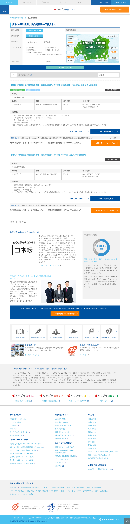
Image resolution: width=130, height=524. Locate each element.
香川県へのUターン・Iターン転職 (21, 460)
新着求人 (31, 47)
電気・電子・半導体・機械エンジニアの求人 (42, 491)
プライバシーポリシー (63, 459)
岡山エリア (27, 2)
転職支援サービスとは (18, 419)
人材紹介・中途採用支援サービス (100, 469)
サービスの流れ (15, 422)
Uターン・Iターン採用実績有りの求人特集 (103, 452)
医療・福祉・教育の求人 (75, 488)
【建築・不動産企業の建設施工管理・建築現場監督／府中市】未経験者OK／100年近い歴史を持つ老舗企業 (53, 85)
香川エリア (64, 2)
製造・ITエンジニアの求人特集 (99, 455)
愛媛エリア (82, 2)
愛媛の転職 (92, 445)
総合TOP (9, 2)
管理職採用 (32, 50)
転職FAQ (13, 429)
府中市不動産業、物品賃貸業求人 (48, 138)
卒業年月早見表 (61, 438)
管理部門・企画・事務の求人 (30, 488)
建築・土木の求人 (101, 491)
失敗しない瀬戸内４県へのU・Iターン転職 (25, 444)
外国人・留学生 (120, 2)
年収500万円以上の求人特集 (98, 458)
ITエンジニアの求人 (17, 491)
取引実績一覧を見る (32, 355)
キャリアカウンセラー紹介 (19, 432)
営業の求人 (14, 488)
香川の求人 (92, 442)
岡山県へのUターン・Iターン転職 (21, 453)
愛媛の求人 (92, 448)
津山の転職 (92, 425)
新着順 (101, 75)
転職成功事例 (60, 429)
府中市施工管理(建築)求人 (68, 138)
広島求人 (24, 138)
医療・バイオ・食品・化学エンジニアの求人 (77, 491)
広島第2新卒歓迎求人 (84, 138)
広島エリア (46, 2)
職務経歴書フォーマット (64, 435)
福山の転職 (92, 435)
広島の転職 (92, 429)
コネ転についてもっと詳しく (49, 265)
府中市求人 (32, 138)
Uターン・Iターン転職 (101, 2)
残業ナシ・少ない (53, 50)
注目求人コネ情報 (61, 422)
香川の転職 (92, 438)
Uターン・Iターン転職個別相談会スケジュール (26, 447)
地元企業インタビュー (63, 425)
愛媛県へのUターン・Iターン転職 (21, 463)
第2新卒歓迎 (51, 47)
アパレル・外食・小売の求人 (54, 488)
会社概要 (58, 466)
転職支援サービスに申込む (114, 9)
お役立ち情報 (60, 419)
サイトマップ (60, 462)
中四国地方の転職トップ (18, 18)
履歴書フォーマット (62, 432)
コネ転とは (14, 425)
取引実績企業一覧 (16, 435)
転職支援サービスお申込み (64, 447)
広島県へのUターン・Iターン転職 (21, 457)
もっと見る (113, 138)
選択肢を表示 (33, 30)
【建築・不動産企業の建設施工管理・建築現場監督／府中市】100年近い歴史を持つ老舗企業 (48, 155)
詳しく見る (84, 355)
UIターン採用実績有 (35, 52)
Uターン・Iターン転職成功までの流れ (23, 450)
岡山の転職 (92, 419)
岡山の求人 (92, 422)
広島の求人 (92, 432)
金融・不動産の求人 (94, 488)
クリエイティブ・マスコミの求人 (22, 494)
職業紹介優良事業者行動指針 (65, 456)
